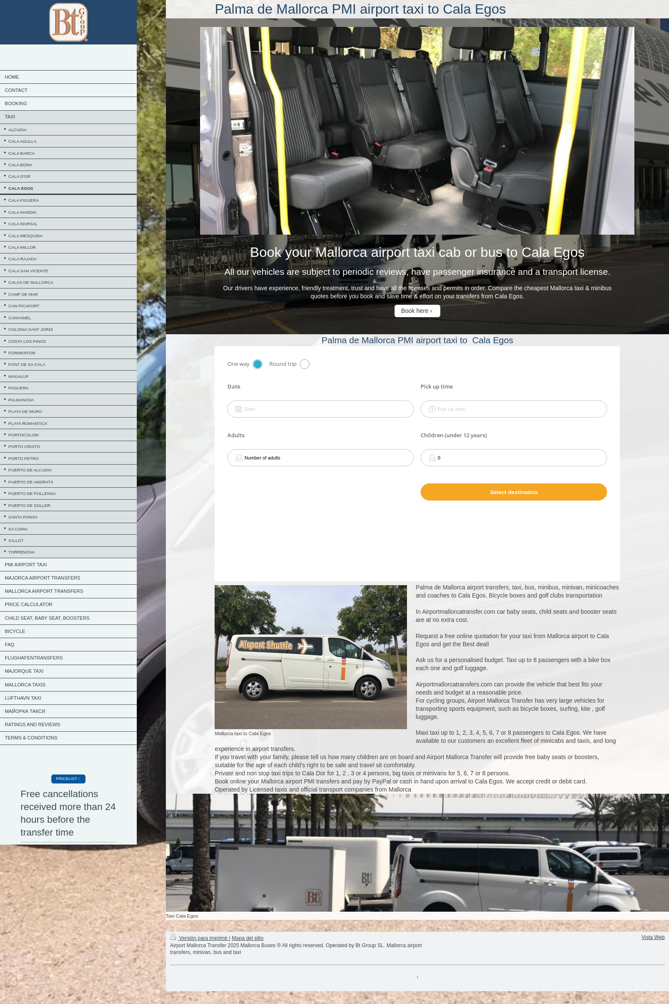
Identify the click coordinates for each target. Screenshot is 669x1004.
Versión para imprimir (199, 938)
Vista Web (653, 937)
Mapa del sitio (247, 938)
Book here (414, 310)
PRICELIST (66, 778)
